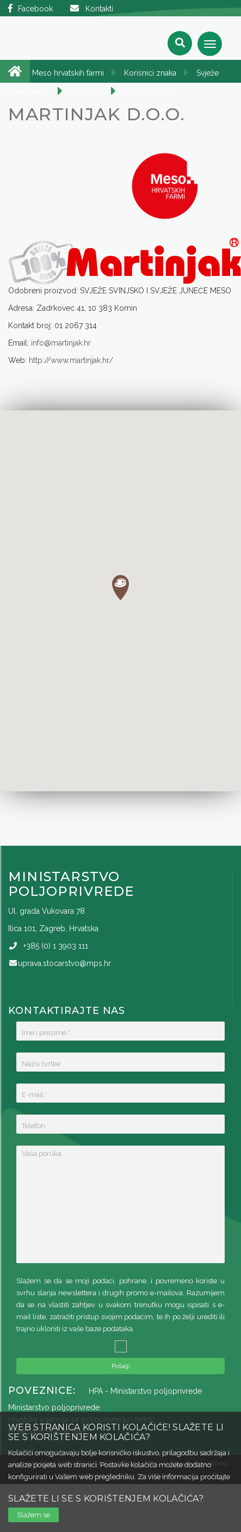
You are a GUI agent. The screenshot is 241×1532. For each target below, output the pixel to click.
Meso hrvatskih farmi (68, 73)
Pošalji (121, 1366)
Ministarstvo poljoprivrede (54, 1407)
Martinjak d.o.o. (149, 91)
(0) (55, 946)
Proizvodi (86, 91)
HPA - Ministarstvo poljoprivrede (145, 1391)
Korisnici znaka (150, 73)
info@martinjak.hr (61, 343)
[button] (120, 588)
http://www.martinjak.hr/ (71, 360)
